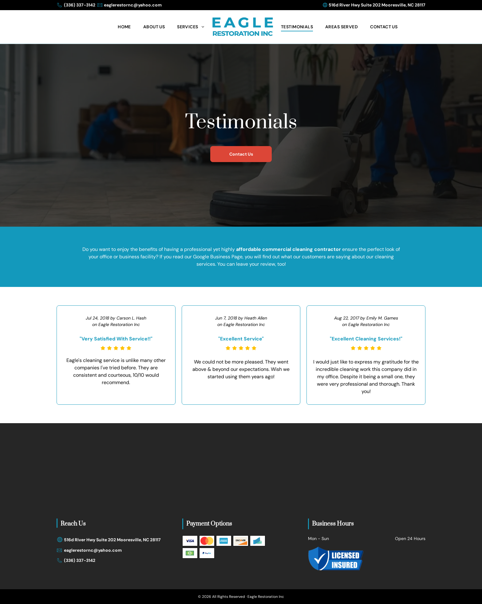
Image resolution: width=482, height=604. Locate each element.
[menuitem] (124, 27)
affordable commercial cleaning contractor (288, 249)
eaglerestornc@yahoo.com (133, 5)
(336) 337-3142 (79, 5)
